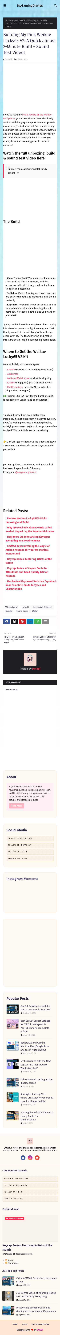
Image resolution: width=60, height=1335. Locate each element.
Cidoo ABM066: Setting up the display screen (36, 1081)
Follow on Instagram (20, 845)
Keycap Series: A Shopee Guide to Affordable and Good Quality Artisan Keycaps (27, 572)
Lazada (11, 369)
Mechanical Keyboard (42, 607)
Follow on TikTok (18, 852)
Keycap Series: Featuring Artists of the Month (27, 1247)
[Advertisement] (30, 952)
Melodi (9, 59)
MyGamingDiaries (30, 5)
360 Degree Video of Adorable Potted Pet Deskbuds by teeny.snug (36, 1294)
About (25, 1324)
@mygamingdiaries (25, 472)
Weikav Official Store (18, 378)
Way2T (40, 1330)
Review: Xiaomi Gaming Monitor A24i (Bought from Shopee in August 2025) (34, 1046)
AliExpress (12, 373)
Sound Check (22, 611)
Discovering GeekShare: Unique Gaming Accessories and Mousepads (36, 1309)
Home (8, 20)
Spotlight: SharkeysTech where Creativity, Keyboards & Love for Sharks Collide (36, 1098)
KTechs (11, 382)
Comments (12, 1263)
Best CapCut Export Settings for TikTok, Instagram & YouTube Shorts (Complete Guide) (35, 1026)
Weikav (35, 611)
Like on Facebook (17, 858)
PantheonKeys (15, 387)
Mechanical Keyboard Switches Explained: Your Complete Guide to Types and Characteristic (31, 585)
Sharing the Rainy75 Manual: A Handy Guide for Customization (36, 1116)
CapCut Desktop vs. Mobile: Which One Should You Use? (35, 1008)
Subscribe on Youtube (20, 838)
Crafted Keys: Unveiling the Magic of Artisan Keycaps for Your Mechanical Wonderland (28, 549)
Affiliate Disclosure (40, 1324)
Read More (16, 805)
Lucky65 (25, 607)
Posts (9, 1260)
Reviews (8, 611)
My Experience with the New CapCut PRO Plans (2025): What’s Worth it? (35, 1065)
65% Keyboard (18, 20)
